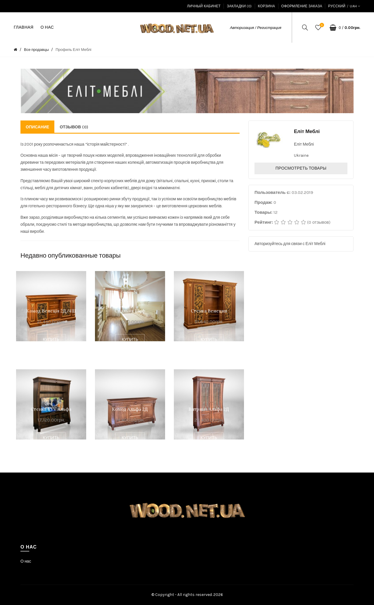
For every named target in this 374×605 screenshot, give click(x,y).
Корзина (266, 6)
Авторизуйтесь (268, 243)
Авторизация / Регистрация (255, 27)
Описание (37, 127)
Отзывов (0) (74, 127)
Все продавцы (36, 49)
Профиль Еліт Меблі (73, 49)
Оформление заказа (301, 6)
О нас (25, 561)
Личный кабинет (204, 6)
